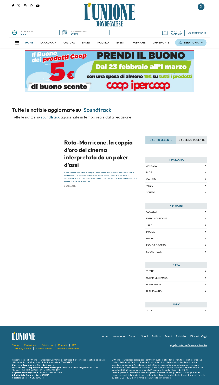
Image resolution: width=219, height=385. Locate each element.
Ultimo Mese (153, 284)
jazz (149, 225)
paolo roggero (156, 245)
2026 (149, 310)
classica (151, 211)
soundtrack (154, 251)
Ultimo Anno (154, 291)
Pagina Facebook (14, 5)
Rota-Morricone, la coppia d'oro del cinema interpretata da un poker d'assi (98, 153)
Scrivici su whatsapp (33, 5)
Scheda (150, 192)
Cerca (201, 6)
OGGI (24, 33)
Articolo (151, 165)
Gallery (151, 179)
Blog (149, 172)
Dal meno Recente (191, 140)
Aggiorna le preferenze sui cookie (188, 345)
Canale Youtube (38, 5)
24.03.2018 (70, 185)
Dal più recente (161, 140)
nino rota (152, 238)
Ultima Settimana (157, 277)
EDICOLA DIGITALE (172, 33)
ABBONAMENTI (197, 32)
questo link (165, 377)
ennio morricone (156, 218)
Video (149, 185)
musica (150, 231)
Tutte (150, 271)
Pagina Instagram (27, 5)
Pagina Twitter (20, 5)
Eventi (74, 33)
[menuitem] (29, 42)
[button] (17, 42)
